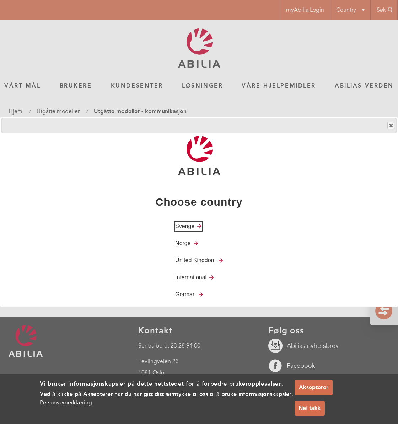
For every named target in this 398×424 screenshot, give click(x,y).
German (185, 294)
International (190, 277)
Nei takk (310, 408)
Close (390, 126)
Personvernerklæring (66, 402)
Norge (183, 243)
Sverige (184, 226)
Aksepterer (313, 387)
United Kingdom (195, 260)
